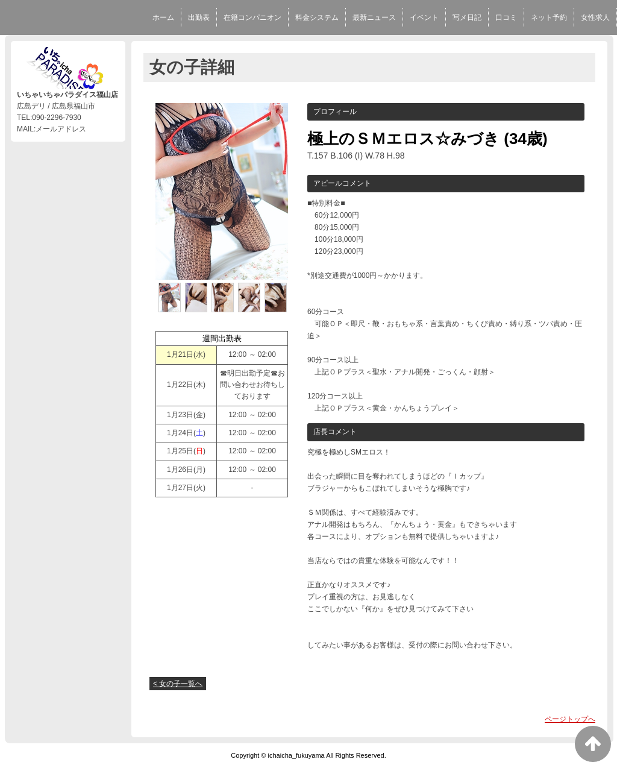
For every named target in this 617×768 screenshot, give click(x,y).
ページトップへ (570, 719)
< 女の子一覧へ (177, 683)
